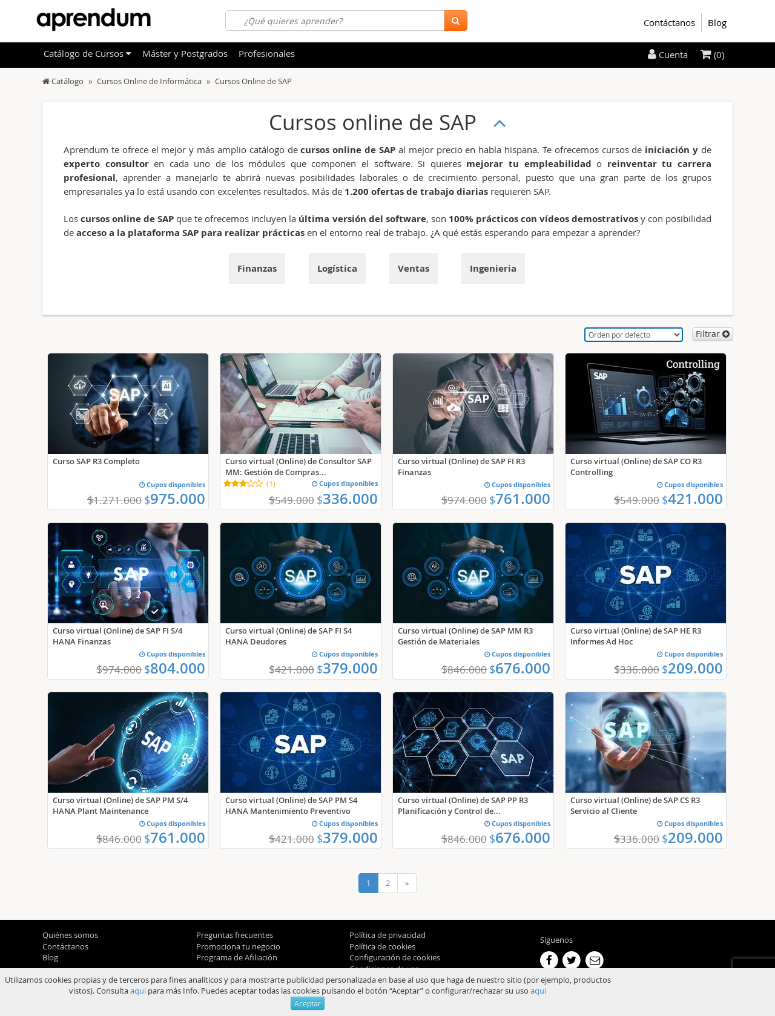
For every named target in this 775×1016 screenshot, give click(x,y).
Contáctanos (669, 22)
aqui (138, 990)
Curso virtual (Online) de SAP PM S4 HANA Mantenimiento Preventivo (291, 805)
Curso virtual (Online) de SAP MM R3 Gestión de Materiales (465, 636)
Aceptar (307, 1003)
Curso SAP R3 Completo (96, 461)
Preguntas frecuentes (234, 934)
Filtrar (713, 333)
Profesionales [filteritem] (267, 53)
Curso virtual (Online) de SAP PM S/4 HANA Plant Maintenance (120, 805)
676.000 (519, 668)
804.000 (174, 668)
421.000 (692, 498)
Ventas (413, 268)
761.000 (519, 498)
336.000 (347, 498)
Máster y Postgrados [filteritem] (185, 53)
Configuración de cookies (394, 957)
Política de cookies (382, 946)
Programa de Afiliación (236, 957)
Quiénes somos (70, 934)
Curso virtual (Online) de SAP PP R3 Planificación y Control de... (463, 805)
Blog (717, 22)
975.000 (174, 498)
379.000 (347, 668)
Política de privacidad (387, 934)
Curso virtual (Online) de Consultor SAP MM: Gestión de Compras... (298, 466)
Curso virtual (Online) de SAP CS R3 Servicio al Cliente (635, 805)
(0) (712, 54)
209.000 (692, 668)
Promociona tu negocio (238, 946)
